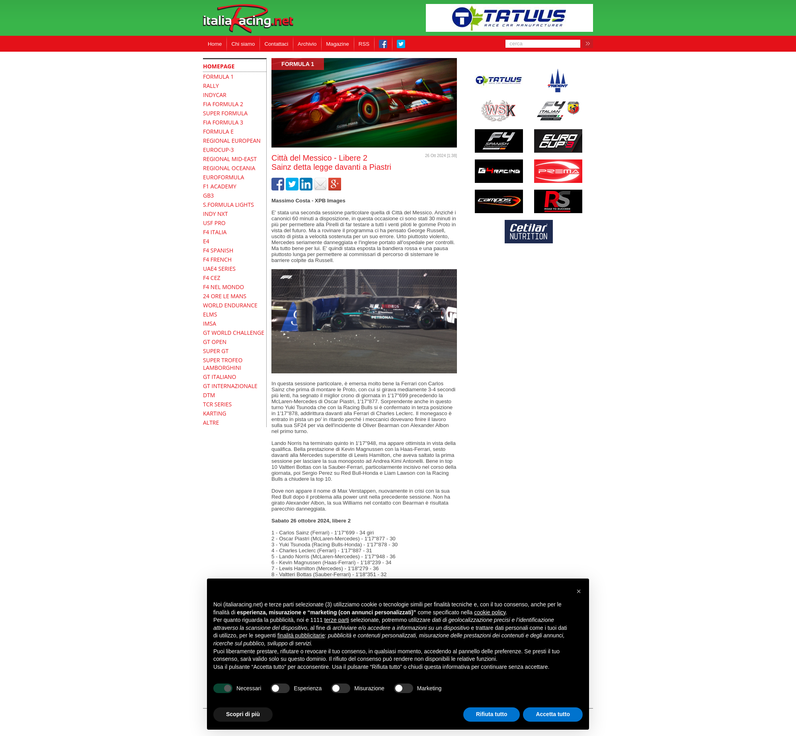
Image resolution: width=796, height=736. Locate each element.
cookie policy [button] (489, 612)
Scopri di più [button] (243, 714)
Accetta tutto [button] (553, 714)
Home (215, 44)
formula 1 (297, 64)
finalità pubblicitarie (301, 635)
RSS (364, 44)
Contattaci (276, 44)
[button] (578, 591)
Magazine (337, 44)
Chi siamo (243, 44)
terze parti (336, 620)
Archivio (307, 44)
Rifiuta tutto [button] (491, 714)
